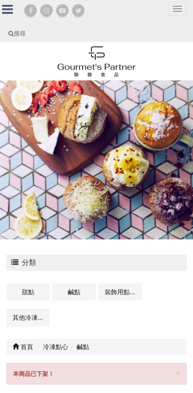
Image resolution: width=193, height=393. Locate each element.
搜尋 (17, 33)
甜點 (28, 292)
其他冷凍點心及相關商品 (31, 317)
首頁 (23, 346)
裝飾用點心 (120, 292)
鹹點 (74, 292)
